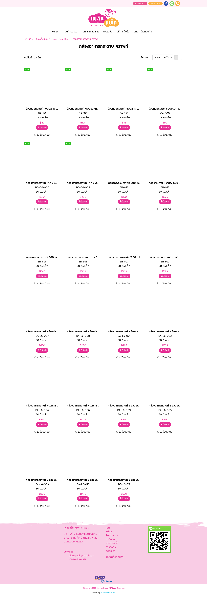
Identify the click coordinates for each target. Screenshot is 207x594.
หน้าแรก (56, 31)
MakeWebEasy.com (108, 593)
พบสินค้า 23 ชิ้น (32, 57)
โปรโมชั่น (107, 31)
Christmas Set (91, 31)
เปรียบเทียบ (43, 135)
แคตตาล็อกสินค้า (143, 31)
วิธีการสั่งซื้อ (123, 31)
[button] (156, 31)
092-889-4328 (78, 559)
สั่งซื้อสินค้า (42, 127)
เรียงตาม (146, 57)
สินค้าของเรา (71, 31)
